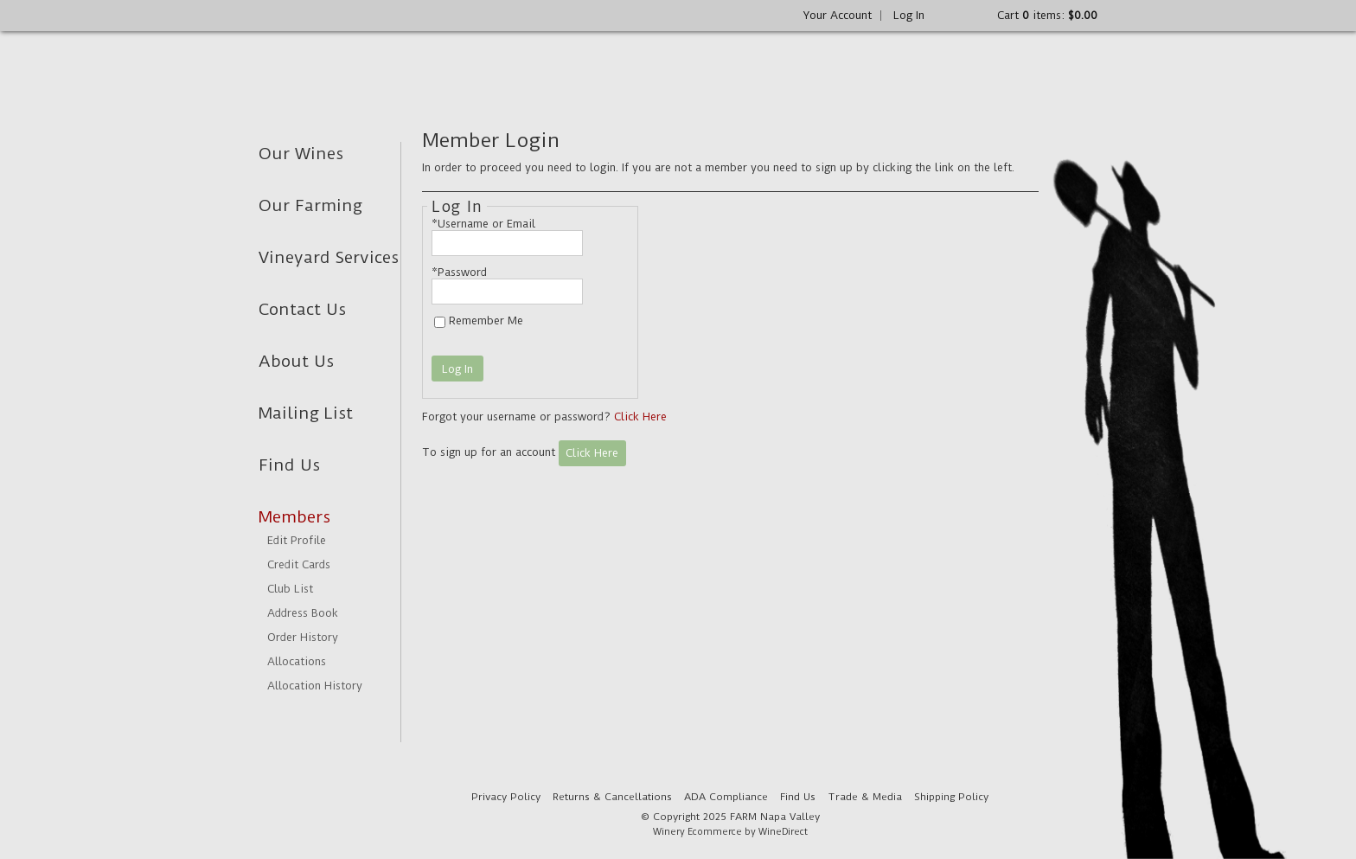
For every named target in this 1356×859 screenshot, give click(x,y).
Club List (290, 588)
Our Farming (310, 205)
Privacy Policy (505, 797)
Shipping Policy (951, 797)
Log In (908, 15)
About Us (296, 361)
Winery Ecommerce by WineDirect (730, 831)
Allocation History (314, 685)
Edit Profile (296, 540)
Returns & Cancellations (612, 797)
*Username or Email (483, 223)
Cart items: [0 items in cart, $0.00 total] (1047, 15)
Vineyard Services (329, 257)
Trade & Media (865, 797)
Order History (302, 637)
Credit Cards (298, 564)
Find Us (289, 465)
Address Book (302, 612)
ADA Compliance (726, 797)
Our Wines (301, 153)
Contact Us (302, 309)
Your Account (837, 15)
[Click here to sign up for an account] (592, 453)
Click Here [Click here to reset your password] (640, 416)
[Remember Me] (439, 322)
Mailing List (306, 413)
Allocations (296, 661)
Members (294, 517)
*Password (459, 272)
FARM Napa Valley (390, 70)
